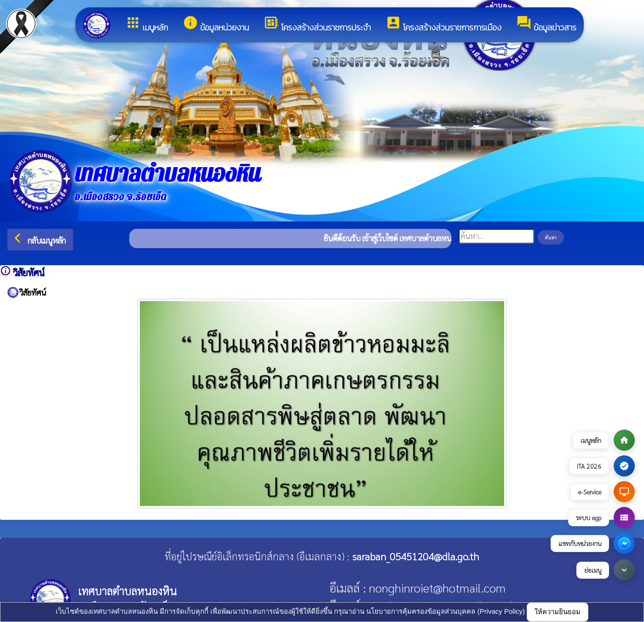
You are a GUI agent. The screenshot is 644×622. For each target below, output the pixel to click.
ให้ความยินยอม (558, 612)
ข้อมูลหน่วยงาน (216, 24)
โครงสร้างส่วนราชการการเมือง (443, 24)
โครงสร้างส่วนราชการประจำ (317, 24)
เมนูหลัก (146, 24)
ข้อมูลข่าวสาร (546, 24)
